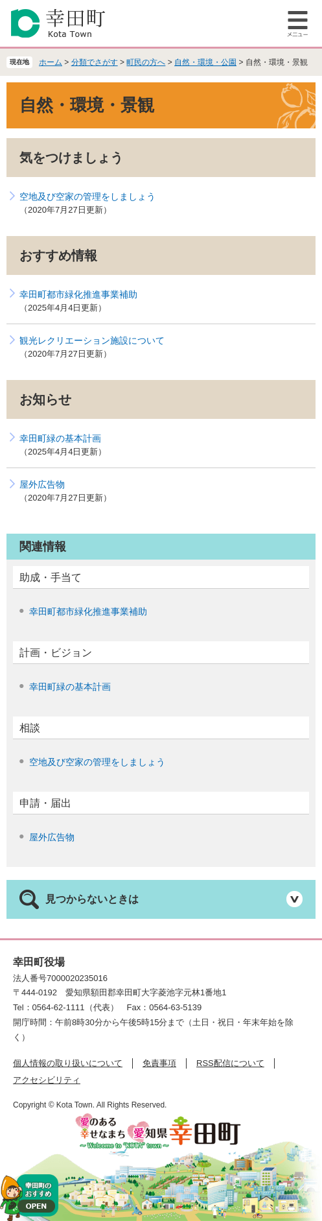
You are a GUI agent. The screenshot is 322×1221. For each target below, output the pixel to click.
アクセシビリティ (46, 1080)
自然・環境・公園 (205, 62)
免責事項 (159, 1063)
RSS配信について (230, 1063)
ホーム (50, 62)
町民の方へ (145, 62)
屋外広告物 (42, 484)
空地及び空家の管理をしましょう (87, 196)
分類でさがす (94, 62)
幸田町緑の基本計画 (60, 438)
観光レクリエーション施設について (92, 340)
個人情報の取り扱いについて (67, 1063)
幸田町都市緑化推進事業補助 (78, 294)
